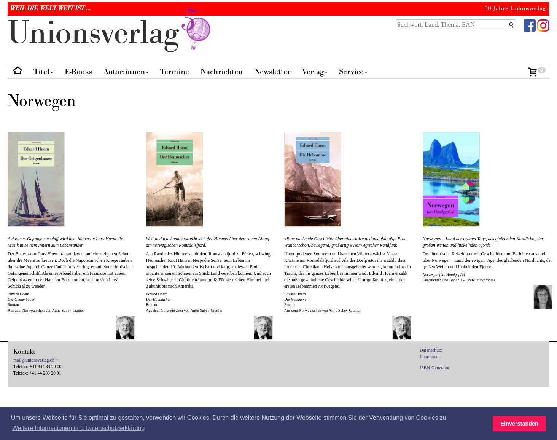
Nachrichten (222, 72)
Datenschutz (431, 350)
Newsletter (272, 72)
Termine (174, 72)
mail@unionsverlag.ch (33, 360)
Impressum (430, 356)
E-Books (78, 72)
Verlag (315, 72)
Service (353, 72)
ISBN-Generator (435, 367)
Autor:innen (126, 72)
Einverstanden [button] (519, 424)
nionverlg (111, 33)
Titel (43, 72)
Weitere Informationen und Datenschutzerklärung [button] (78, 428)
